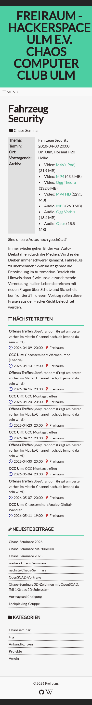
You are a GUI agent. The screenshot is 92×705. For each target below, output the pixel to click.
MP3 (60, 205)
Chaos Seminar (26, 130)
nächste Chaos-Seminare (27, 570)
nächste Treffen (30, 319)
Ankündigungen (21, 644)
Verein (14, 658)
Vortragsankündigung (25, 596)
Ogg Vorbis (65, 211)
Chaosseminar (20, 630)
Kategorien (26, 617)
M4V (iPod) (66, 164)
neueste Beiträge (33, 529)
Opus (61, 223)
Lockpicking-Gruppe (24, 604)
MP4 (60, 176)
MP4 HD (63, 194)
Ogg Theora (66, 182)
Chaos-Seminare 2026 (25, 542)
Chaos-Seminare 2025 (25, 556)
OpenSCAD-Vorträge (25, 577)
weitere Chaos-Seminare (27, 563)
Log (11, 637)
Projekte (15, 651)
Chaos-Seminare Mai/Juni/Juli (31, 549)
